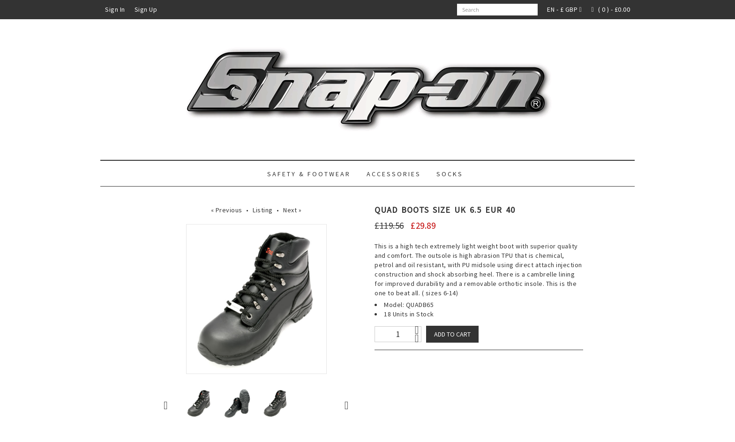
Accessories (394, 174)
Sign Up (146, 9)
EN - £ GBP (564, 9)
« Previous (226, 210)
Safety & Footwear (309, 174)
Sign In (115, 9)
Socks (449, 174)
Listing (263, 210)
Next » (292, 210)
